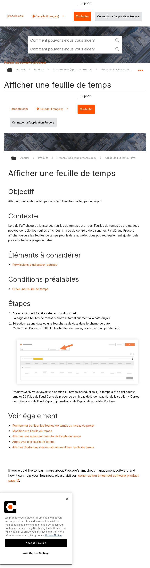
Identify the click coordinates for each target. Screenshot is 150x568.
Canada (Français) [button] (47, 16)
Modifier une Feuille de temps (32, 431)
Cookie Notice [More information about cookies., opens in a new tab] (53, 535)
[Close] (67, 499)
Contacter (82, 16)
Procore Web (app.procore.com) (73, 69)
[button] (117, 40)
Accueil (21, 69)
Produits (39, 69)
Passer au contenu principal (25, 62)
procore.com (15, 16)
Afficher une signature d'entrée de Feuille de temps (46, 436)
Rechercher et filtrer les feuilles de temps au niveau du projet (53, 425)
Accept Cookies (36, 543)
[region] (36, 529)
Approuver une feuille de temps (33, 442)
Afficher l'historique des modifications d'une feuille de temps (53, 447)
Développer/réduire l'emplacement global (140, 68)
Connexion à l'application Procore (118, 16)
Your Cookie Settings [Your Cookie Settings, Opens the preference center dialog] (35, 553)
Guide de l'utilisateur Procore (119, 69)
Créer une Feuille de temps (30, 289)
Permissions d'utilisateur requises (34, 264)
